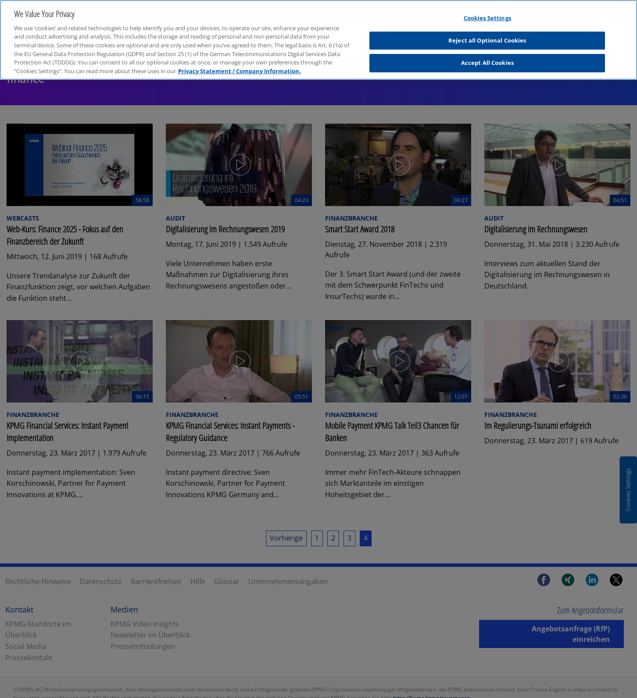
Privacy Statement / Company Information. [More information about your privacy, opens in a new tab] (239, 64)
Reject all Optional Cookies (487, 33)
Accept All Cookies (487, 56)
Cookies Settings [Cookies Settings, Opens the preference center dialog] (487, 11)
